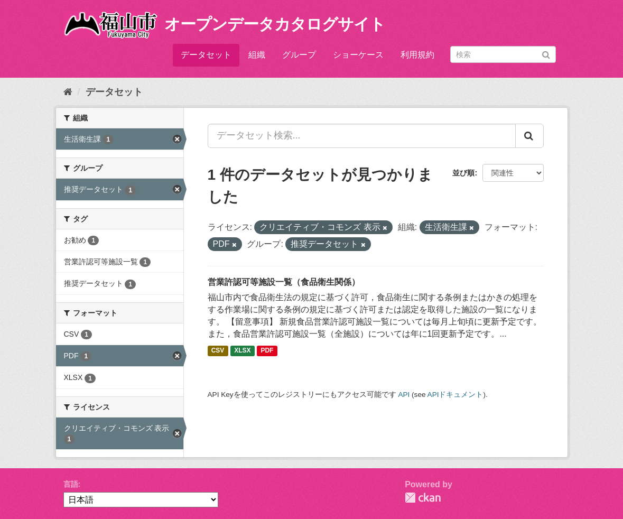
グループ (299, 54)
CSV (218, 351)
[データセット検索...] (362, 136)
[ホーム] (67, 92)
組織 (256, 54)
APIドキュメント (455, 394)
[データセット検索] (503, 54)
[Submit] (546, 53)
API (404, 394)
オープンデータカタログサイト (274, 24)
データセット (206, 54)
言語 (70, 484)
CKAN (423, 497)
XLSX (242, 351)
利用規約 (417, 54)
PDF (267, 351)
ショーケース (358, 54)
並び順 (463, 173)
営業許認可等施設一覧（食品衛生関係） (284, 281)
